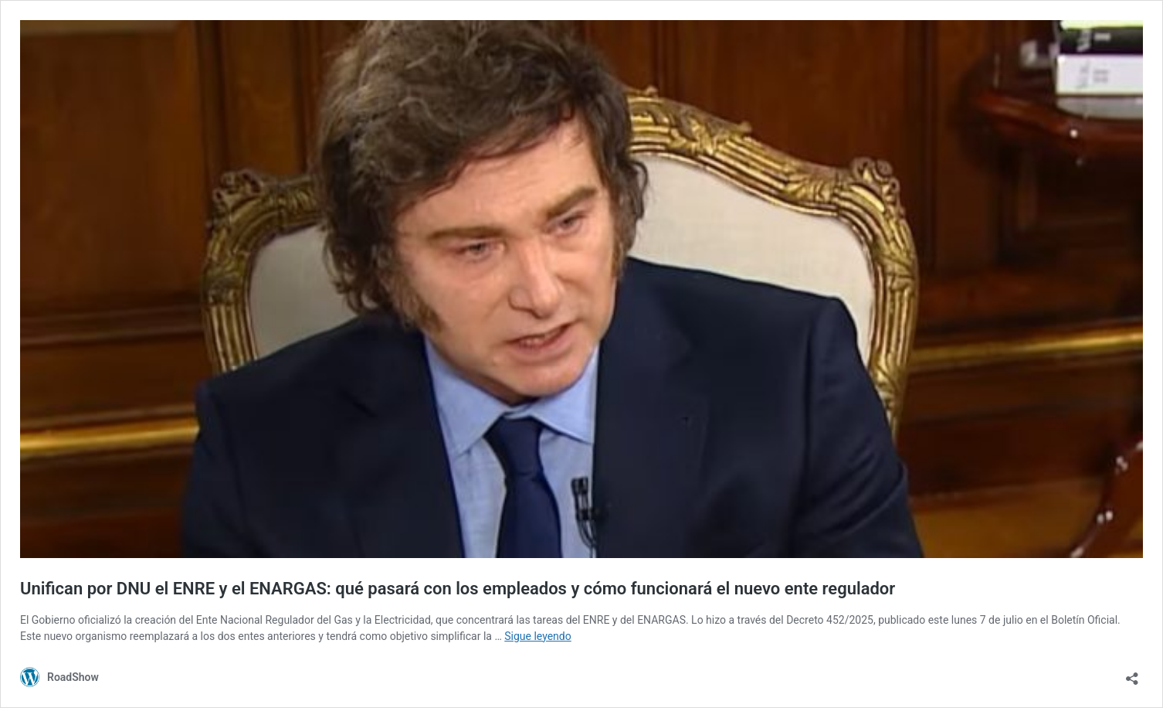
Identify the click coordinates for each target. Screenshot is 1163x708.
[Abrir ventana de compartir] (1132, 674)
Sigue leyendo (537, 636)
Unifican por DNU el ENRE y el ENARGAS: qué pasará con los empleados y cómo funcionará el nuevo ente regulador (457, 588)
